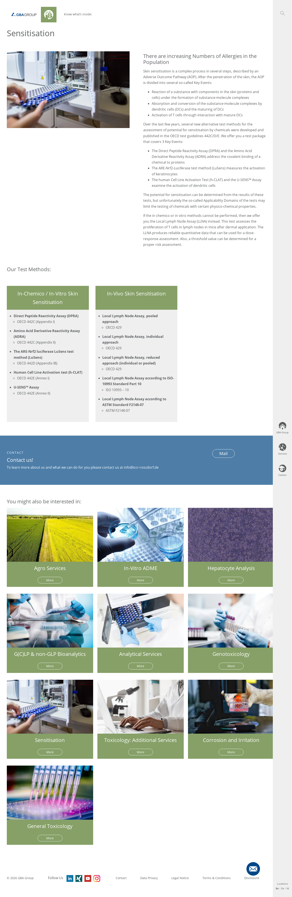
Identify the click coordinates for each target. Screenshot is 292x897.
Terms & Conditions (216, 878)
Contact (121, 878)
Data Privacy (149, 878)
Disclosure (251, 878)
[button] (282, 13)
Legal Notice (180, 878)
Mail (223, 453)
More (50, 580)
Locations (282, 883)
